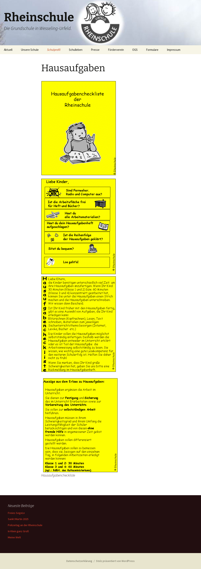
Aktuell (8, 50)
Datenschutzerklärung (79, 561)
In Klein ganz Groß (18, 531)
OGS (135, 50)
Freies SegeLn (16, 513)
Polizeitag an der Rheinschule (25, 525)
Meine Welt (14, 537)
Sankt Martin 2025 (18, 519)
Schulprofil (53, 50)
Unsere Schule (30, 50)
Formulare (152, 50)
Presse (95, 50)
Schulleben (75, 50)
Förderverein (116, 50)
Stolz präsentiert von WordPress (115, 561)
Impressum (173, 50)
